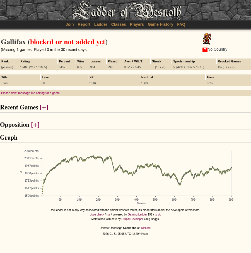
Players (137, 24)
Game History (160, 24)
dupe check (97, 214)
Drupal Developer (132, 219)
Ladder (100, 24)
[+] (44, 107)
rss (108, 214)
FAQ (181, 24)
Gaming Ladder (137, 214)
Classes (118, 24)
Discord (146, 227)
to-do (158, 214)
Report (84, 24)
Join (70, 24)
